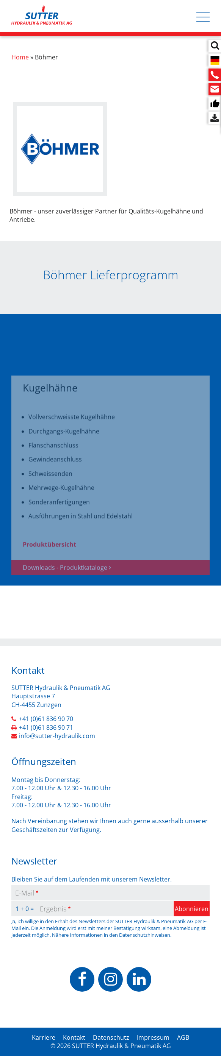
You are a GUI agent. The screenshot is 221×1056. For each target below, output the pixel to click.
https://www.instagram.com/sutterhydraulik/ (110, 979)
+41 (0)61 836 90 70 (46, 719)
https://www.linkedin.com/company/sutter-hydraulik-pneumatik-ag (139, 979)
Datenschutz (111, 1037)
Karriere (43, 1037)
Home (20, 57)
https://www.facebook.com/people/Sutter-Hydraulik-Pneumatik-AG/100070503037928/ (82, 979)
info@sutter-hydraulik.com (57, 736)
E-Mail (24, 892)
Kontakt (74, 1037)
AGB (183, 1037)
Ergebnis (53, 908)
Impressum (153, 1037)
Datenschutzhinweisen (144, 934)
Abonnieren (191, 909)
